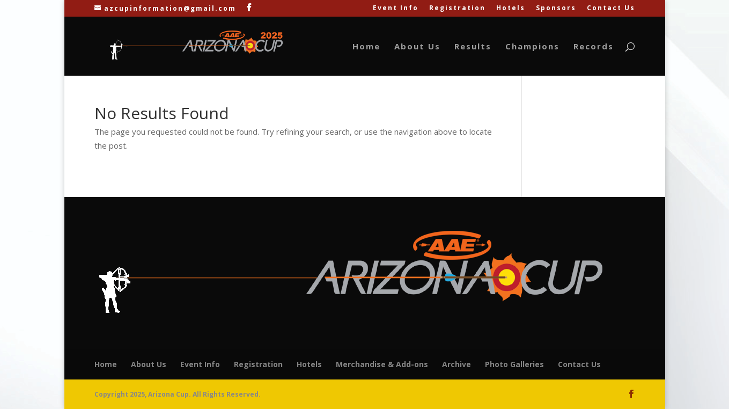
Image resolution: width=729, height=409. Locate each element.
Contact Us (611, 8)
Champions (532, 47)
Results (472, 47)
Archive (456, 364)
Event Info (395, 8)
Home (366, 47)
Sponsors (556, 8)
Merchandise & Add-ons (382, 364)
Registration (457, 8)
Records (593, 47)
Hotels (510, 8)
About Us (417, 47)
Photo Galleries (514, 364)
